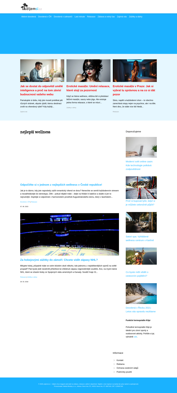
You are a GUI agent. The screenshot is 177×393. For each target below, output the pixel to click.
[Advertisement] (88, 35)
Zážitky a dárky (135, 17)
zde (135, 337)
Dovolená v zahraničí (63, 17)
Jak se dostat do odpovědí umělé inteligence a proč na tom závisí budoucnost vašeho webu (41, 90)
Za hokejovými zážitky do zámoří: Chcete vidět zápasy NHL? (59, 259)
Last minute (80, 17)
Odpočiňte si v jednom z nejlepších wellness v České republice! (61, 184)
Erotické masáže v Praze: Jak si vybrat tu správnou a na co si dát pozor (134, 90)
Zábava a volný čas (106, 17)
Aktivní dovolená (28, 17)
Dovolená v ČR (44, 17)
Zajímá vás (122, 17)
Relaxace (91, 17)
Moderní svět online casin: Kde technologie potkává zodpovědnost (139, 165)
